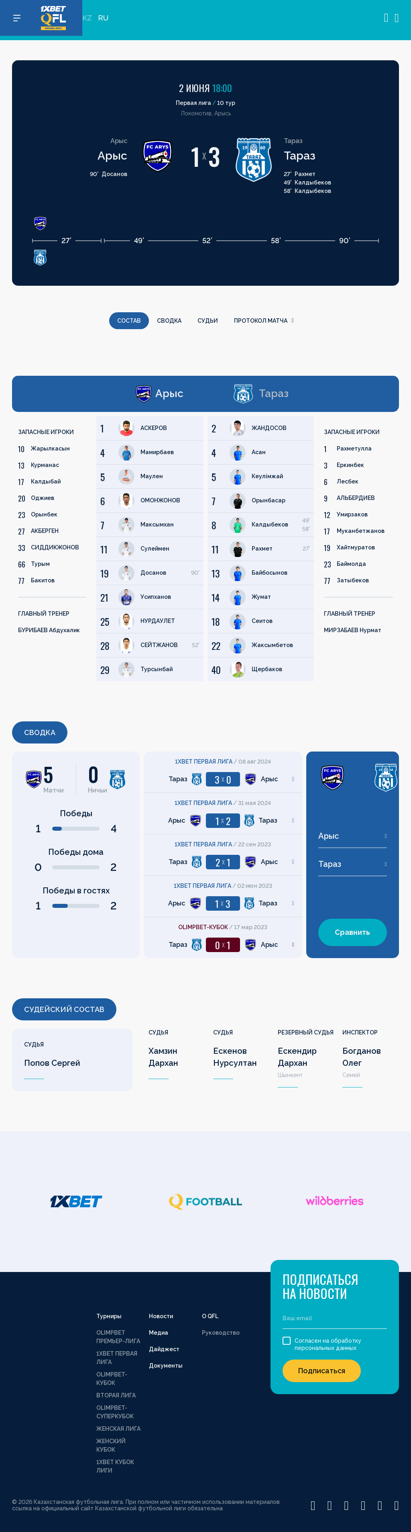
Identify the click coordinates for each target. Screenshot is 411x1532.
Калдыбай (46, 481)
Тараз (299, 155)
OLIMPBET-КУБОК (111, 1378)
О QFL (210, 1316)
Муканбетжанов (361, 531)
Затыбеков (353, 580)
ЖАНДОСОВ (269, 428)
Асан (259, 452)
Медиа (158, 1332)
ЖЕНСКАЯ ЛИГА (118, 1428)
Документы (166, 1365)
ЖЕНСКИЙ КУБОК (111, 1445)
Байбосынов (269, 572)
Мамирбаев (157, 452)
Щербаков (267, 669)
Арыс (112, 155)
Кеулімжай (267, 476)
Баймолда (351, 564)
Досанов (153, 572)
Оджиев (42, 498)
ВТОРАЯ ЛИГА (116, 1395)
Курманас (45, 465)
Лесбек (347, 481)
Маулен (151, 476)
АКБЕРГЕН (45, 531)
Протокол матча (263, 320)
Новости (161, 1316)
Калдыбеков (270, 524)
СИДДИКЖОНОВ (55, 547)
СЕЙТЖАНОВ (159, 645)
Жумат (261, 597)
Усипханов (155, 597)
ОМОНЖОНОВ (160, 500)
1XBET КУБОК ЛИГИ (115, 1466)
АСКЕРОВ (153, 428)
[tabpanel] (107, 548)
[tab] (103, 394)
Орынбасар (268, 500)
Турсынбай (156, 669)
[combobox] (352, 836)
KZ (87, 20)
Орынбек (44, 514)
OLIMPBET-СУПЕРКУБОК (115, 1412)
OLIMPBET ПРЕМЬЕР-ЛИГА (118, 1336)
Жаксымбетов (272, 645)
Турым (40, 564)
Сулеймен (154, 548)
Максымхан (157, 524)
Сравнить (352, 932)
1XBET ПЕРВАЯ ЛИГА (116, 1357)
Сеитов (262, 621)
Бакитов (43, 580)
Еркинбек (350, 465)
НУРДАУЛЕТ (157, 621)
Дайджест (164, 1349)
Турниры (109, 1316)
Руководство (221, 1332)
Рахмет (262, 548)
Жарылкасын (50, 448)
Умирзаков (352, 514)
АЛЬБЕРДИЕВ (356, 498)
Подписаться (321, 1370)
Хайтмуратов (356, 547)
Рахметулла (354, 448)
